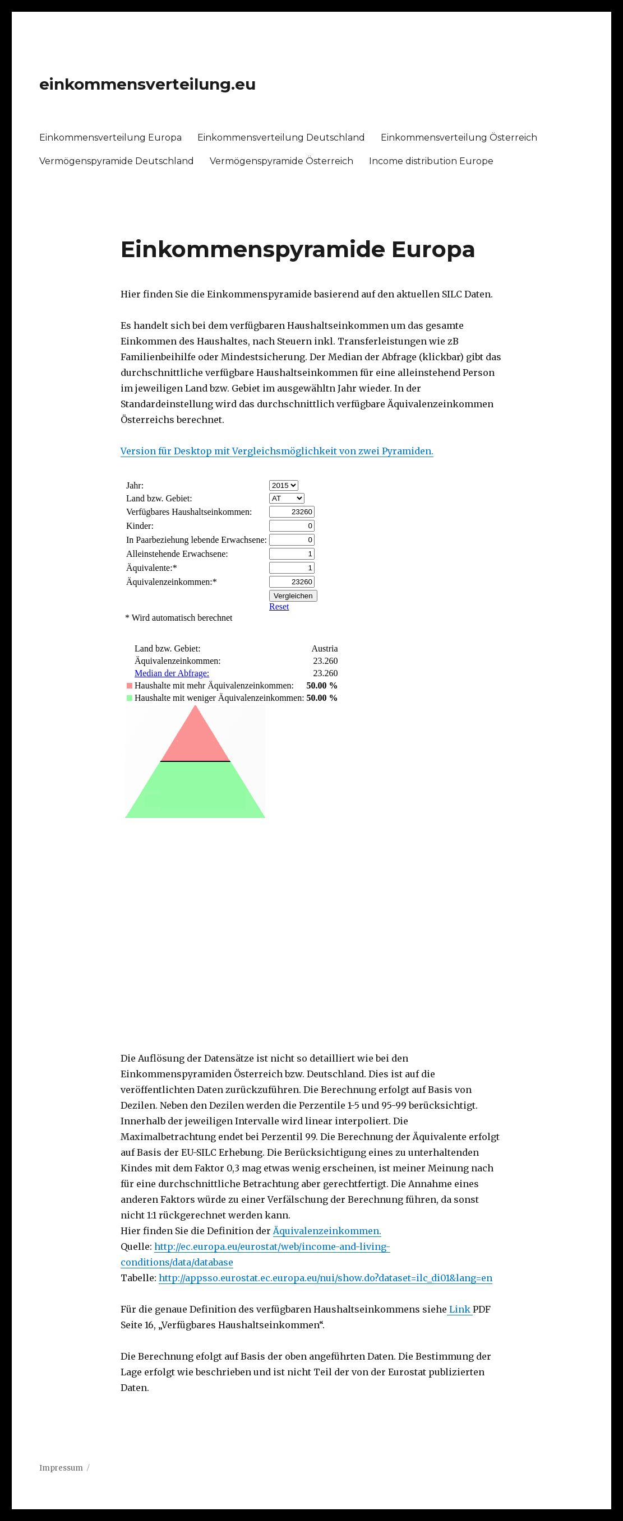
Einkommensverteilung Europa (110, 137)
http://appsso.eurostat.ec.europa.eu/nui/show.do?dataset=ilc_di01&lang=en (325, 1277)
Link (460, 1309)
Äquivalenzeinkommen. (327, 1230)
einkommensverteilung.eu (147, 84)
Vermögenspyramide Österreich (281, 161)
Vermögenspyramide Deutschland (116, 161)
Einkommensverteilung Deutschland (281, 137)
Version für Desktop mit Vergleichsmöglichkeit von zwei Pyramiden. (277, 451)
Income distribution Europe (431, 161)
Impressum (61, 1468)
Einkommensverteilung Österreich (459, 137)
